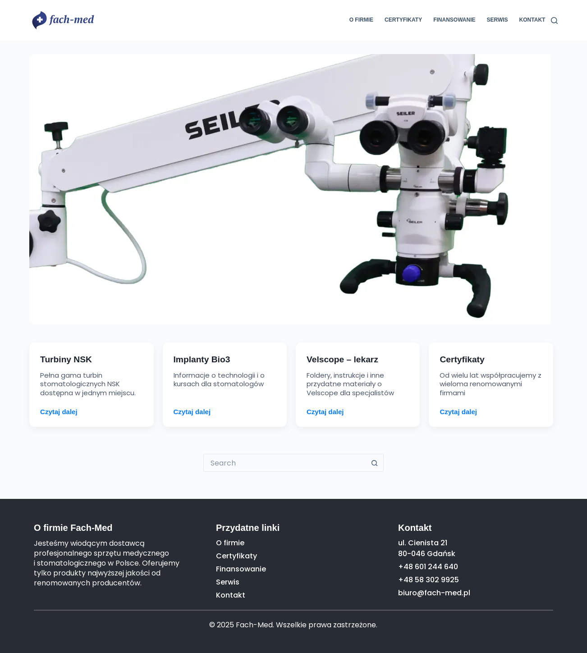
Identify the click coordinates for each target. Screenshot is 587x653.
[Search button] (375, 463)
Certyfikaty (403, 20)
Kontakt (532, 20)
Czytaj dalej (59, 412)
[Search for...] (284, 463)
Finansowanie (454, 20)
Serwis (497, 20)
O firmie (361, 20)
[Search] (554, 20)
